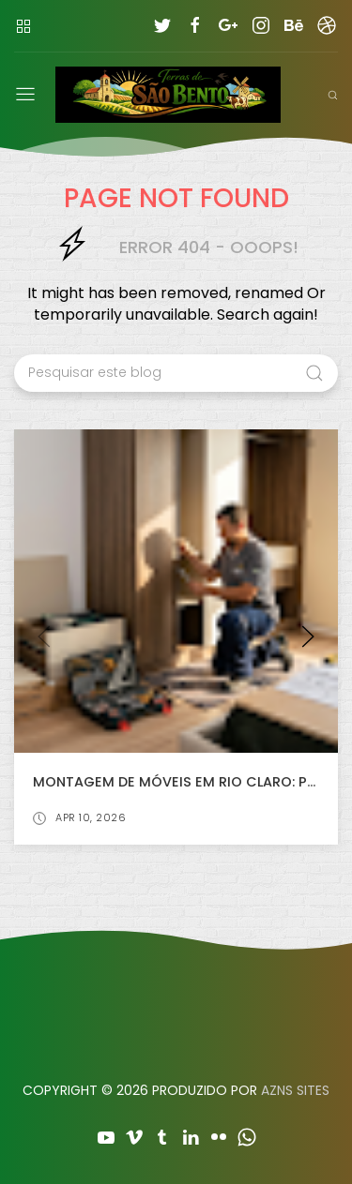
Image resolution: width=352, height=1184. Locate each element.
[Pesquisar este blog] (176, 373)
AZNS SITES (295, 1090)
